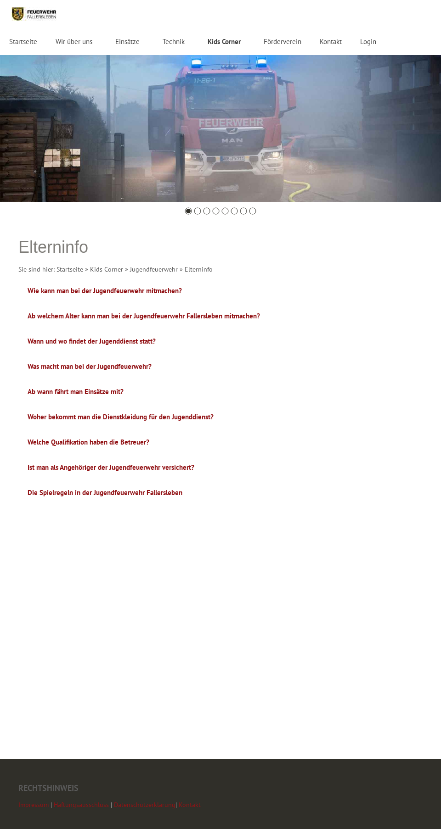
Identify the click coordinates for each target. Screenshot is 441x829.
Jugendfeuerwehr (154, 269)
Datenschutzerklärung (144, 805)
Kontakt (331, 41)
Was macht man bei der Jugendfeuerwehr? (90, 366)
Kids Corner (224, 41)
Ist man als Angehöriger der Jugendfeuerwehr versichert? (111, 467)
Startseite (23, 41)
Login (368, 41)
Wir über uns (74, 41)
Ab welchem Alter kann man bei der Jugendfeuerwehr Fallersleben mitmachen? (144, 316)
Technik (174, 41)
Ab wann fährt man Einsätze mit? (76, 391)
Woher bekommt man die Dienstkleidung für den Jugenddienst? (121, 416)
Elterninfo (199, 269)
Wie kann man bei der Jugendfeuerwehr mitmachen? (105, 290)
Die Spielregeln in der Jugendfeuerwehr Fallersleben (105, 492)
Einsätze (127, 41)
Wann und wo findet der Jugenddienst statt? (92, 341)
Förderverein (282, 41)
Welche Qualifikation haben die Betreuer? (88, 442)
